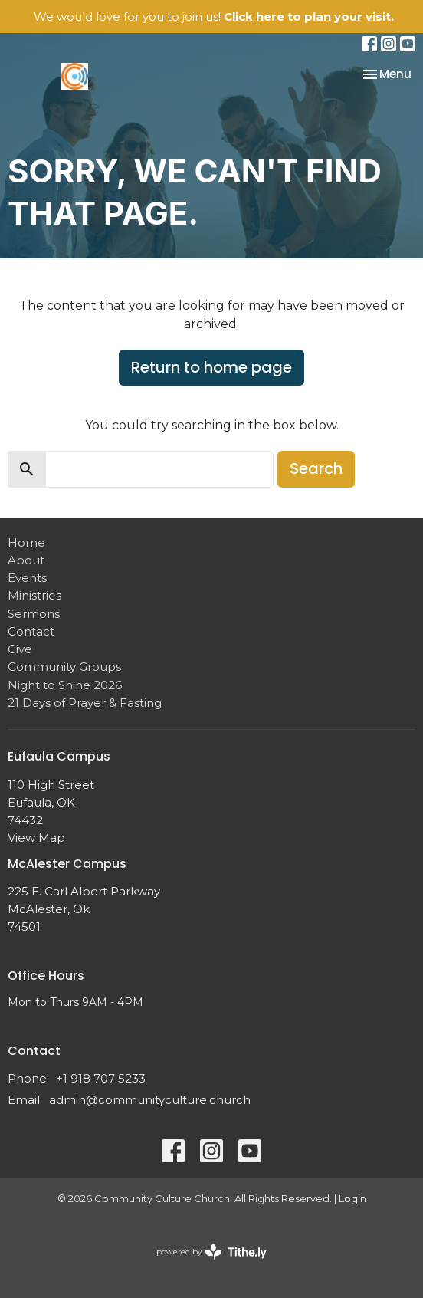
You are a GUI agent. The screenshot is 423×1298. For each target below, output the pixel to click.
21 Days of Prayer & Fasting (85, 702)
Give (20, 649)
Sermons (34, 613)
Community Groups (64, 666)
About (26, 560)
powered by (211, 1252)
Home (26, 542)
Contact (31, 631)
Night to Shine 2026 (65, 685)
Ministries (34, 595)
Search (316, 468)
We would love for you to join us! (214, 16)
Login (352, 1198)
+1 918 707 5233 (101, 1078)
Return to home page (211, 367)
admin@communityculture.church (150, 1100)
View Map (36, 837)
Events (27, 577)
